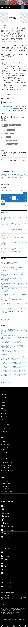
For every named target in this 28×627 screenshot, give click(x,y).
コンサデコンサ (5, 7)
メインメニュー (26, 7)
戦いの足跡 (3, 413)
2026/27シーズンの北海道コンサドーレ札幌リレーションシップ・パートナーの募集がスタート (13, 268)
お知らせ (4, 394)
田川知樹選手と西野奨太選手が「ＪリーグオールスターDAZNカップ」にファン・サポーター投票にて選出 (14, 284)
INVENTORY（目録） (7, 533)
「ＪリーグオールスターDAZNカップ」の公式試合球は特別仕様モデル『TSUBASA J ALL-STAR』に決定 (14, 273)
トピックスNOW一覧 (8, 470)
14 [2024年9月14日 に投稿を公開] (21, 197)
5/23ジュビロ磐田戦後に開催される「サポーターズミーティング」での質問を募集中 (14, 263)
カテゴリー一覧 (6, 428)
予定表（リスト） (7, 465)
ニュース (3, 408)
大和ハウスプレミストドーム (12, 144)
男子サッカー (6, 441)
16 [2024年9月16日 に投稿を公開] (2, 199)
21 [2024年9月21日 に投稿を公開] (21, 199)
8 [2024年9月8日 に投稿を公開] (25, 195)
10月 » (25, 205)
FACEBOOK (5, 556)
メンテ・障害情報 (7, 488)
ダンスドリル (6, 452)
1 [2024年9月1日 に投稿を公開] (25, 193)
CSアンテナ (5, 481)
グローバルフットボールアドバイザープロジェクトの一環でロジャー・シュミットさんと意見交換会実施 (14, 298)
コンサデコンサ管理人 (11, 41)
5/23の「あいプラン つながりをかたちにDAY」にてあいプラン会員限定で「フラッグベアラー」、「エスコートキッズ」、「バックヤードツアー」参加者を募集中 (14, 250)
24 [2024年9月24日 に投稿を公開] (6, 201)
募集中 (3, 405)
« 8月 (2, 205)
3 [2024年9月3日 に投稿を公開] (6, 195)
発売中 (3, 400)
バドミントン (6, 447)
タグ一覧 (5, 431)
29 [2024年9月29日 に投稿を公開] (25, 201)
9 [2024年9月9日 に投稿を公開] (2, 197)
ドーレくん (8, 137)
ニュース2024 (3, 25)
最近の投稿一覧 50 (5, 319)
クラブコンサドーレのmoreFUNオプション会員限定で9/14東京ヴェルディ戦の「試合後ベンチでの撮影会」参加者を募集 (14, 153)
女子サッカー (6, 444)
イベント (6, 124)
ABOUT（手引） (6, 537)
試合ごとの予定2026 (8, 467)
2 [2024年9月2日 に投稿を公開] (2, 195)
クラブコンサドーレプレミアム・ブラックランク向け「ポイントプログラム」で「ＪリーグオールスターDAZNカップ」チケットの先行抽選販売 (13, 352)
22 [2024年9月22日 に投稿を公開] (25, 199)
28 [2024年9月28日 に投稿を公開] (21, 201)
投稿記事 (7, 174)
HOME (2, 174)
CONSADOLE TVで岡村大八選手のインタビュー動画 (14, 160)
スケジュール (4, 416)
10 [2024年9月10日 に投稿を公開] (6, 197)
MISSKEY (4, 569)
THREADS (4, 559)
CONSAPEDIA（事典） (7, 526)
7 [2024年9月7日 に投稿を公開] (21, 195)
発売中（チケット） (6, 397)
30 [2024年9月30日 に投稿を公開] (2, 203)
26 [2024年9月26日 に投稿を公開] (14, 201)
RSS (3, 573)
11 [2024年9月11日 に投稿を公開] (10, 197)
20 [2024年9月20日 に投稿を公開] (17, 199)
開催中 (3, 402)
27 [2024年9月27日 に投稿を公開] (17, 201)
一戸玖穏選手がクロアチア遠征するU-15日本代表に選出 (14, 294)
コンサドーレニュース (15, 174)
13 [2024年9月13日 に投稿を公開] (17, 197)
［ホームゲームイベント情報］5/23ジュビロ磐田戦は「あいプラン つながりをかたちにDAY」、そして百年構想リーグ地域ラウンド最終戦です (14, 330)
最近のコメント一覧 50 (6, 382)
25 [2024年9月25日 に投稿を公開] (10, 201)
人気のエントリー (7, 483)
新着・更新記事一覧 (7, 486)
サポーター (12, 124)
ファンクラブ (18, 124)
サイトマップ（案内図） (8, 491)
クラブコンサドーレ (10, 133)
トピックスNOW (4, 391)
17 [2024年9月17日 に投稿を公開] (6, 199)
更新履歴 (3, 419)
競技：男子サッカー (11, 130)
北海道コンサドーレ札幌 (11, 140)
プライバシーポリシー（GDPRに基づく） (9, 619)
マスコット (4, 126)
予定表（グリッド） (7, 462)
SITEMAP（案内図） (7, 587)
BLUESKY (4, 563)
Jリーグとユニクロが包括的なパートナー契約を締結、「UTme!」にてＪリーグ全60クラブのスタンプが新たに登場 (14, 358)
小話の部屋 (3, 410)
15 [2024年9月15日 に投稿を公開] (25, 197)
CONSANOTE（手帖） (7, 530)
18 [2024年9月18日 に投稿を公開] (10, 199)
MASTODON (5, 566)
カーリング (5, 449)
